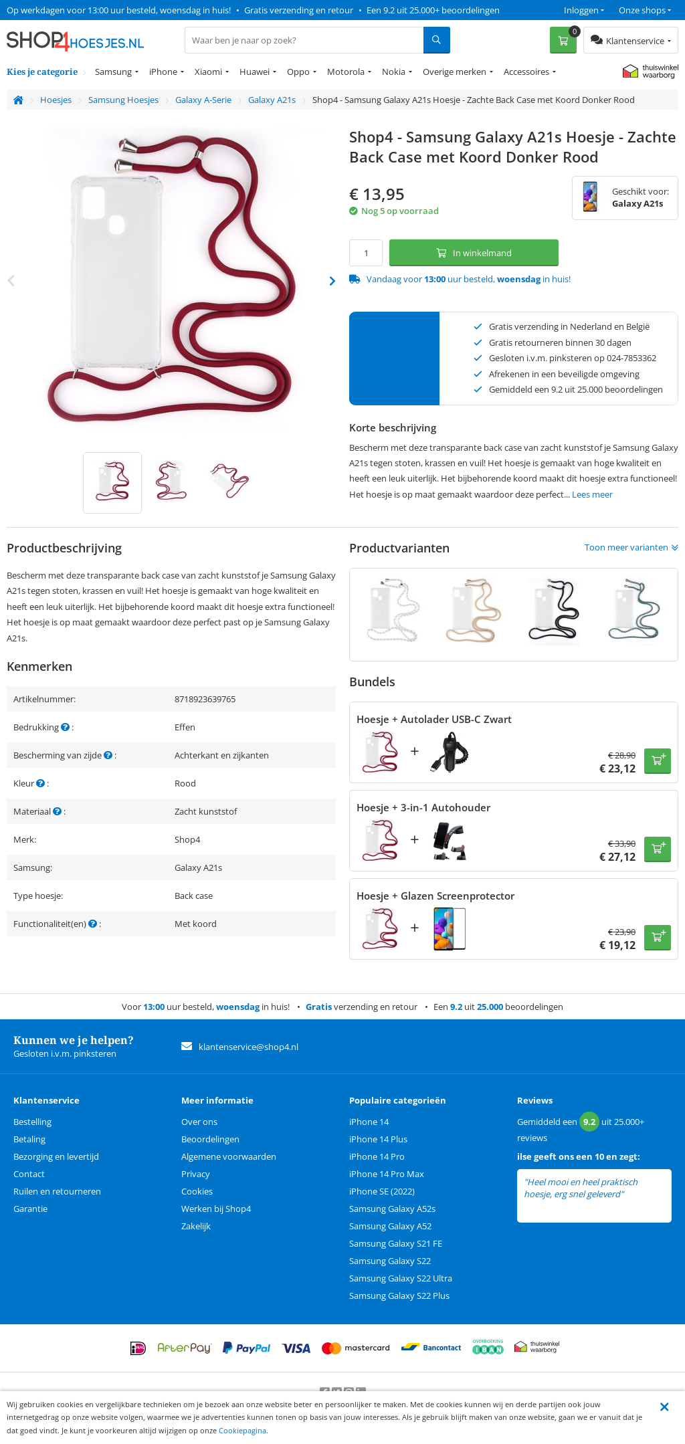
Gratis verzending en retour (298, 10)
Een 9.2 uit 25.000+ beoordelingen (433, 10)
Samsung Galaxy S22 (390, 1261)
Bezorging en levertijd (56, 1156)
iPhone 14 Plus (378, 1139)
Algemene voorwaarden (228, 1156)
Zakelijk (196, 1226)
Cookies (197, 1191)
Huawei (254, 72)
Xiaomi (208, 72)
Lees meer (592, 494)
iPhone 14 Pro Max (386, 1174)
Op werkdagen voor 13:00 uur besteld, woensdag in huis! (119, 10)
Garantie (30, 1209)
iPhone (163, 72)
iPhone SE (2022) (382, 1191)
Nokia (393, 72)
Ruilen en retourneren (57, 1191)
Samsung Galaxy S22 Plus (399, 1296)
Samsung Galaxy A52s (392, 1209)
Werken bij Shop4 (216, 1209)
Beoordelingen (210, 1139)
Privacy (195, 1174)
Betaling (29, 1139)
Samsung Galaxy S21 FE (395, 1243)
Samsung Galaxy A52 (390, 1226)
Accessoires (526, 72)
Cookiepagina (242, 1430)
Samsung (113, 72)
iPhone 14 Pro (377, 1156)
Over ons (199, 1122)
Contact (29, 1174)
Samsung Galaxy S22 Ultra (400, 1278)
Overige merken (454, 72)
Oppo (298, 72)
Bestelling (32, 1122)
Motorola (346, 72)
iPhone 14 (369, 1122)
